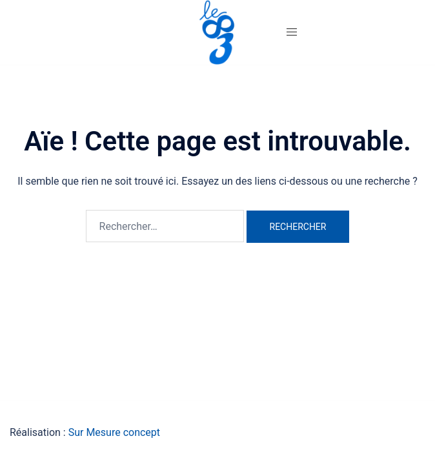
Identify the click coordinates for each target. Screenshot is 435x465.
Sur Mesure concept (114, 432)
